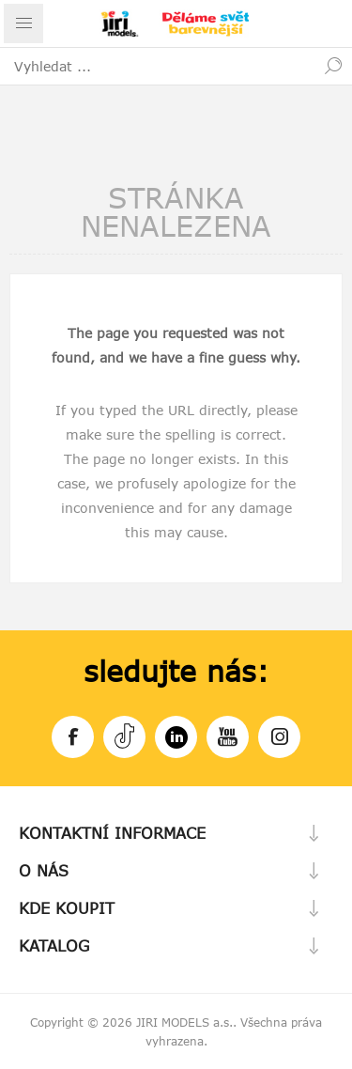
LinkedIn (176, 733)
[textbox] (157, 66)
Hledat (333, 66)
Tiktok (124, 734)
